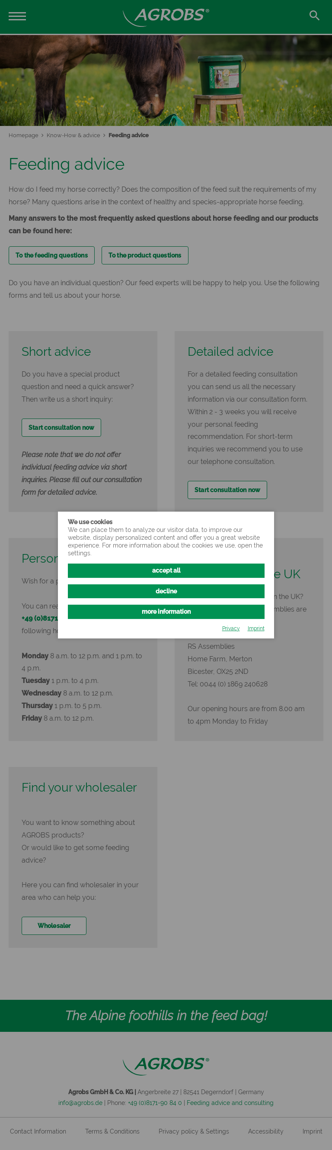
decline (166, 591)
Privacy (231, 628)
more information (166, 611)
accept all (166, 570)
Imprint (256, 628)
